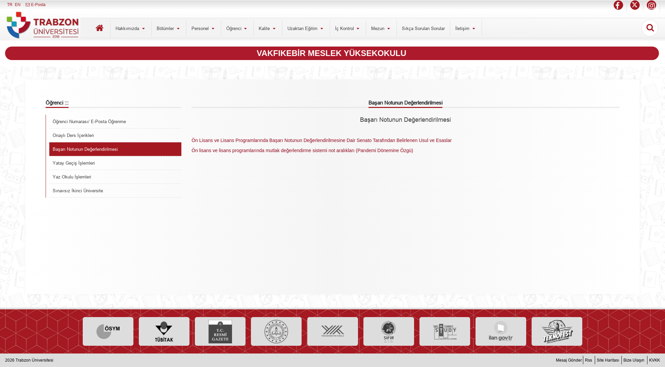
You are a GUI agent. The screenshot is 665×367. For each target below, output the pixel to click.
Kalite (268, 28)
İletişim (466, 28)
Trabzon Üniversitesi (34, 360)
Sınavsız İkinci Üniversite (78, 190)
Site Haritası (608, 360)
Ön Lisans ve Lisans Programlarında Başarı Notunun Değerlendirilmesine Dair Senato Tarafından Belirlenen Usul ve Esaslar (321, 140)
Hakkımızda (131, 28)
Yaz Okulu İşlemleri (72, 176)
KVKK (654, 360)
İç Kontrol (348, 28)
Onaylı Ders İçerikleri (73, 135)
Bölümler (169, 28)
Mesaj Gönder (569, 360)
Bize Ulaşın (633, 360)
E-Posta (35, 4)
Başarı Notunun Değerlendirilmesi (85, 149)
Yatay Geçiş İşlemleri (74, 163)
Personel (203, 28)
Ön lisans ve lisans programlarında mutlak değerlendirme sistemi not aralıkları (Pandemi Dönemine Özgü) (302, 150)
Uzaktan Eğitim (306, 28)
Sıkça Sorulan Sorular (423, 28)
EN (18, 4)
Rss (588, 360)
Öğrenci (237, 28)
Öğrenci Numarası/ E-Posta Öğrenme (89, 121)
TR (9, 4)
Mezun (381, 28)
